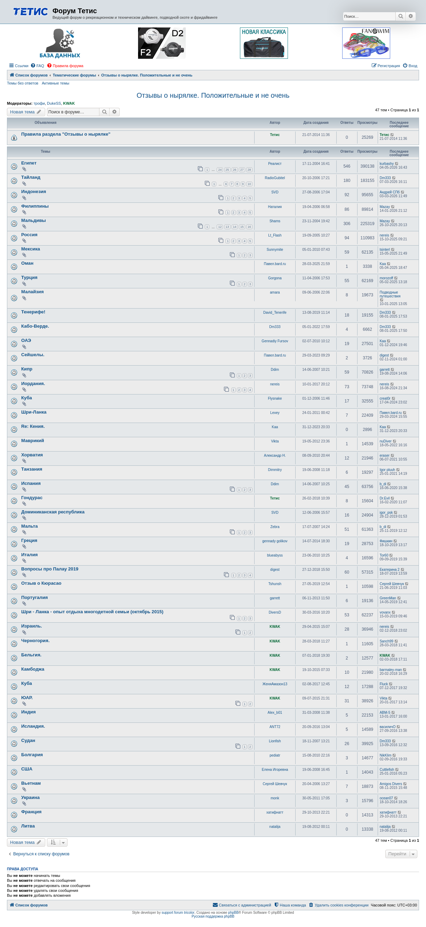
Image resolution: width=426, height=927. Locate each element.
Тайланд (30, 177)
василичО (388, 727)
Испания (31, 483)
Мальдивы (33, 220)
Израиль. (31, 626)
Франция (31, 811)
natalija (275, 827)
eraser (384, 455)
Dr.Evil (385, 498)
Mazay (385, 207)
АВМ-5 (385, 712)
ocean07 (386, 798)
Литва (28, 826)
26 (234, 169)
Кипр (26, 368)
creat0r (385, 398)
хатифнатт (274, 812)
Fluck (384, 684)
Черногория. (35, 640)
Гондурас (31, 497)
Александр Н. (275, 455)
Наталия (275, 207)
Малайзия (32, 291)
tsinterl (385, 249)
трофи (39, 103)
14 (234, 227)
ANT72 (275, 727)
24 (220, 169)
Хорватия (32, 454)
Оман (27, 263)
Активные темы (55, 83)
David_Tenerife (275, 312)
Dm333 (385, 178)
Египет (29, 163)
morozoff (386, 278)
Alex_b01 (275, 712)
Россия (29, 234)
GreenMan (388, 598)
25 (227, 169)
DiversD (275, 612)
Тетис (275, 135)
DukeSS (54, 103)
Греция (29, 540)
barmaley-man (391, 670)
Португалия (34, 597)
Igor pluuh (387, 470)
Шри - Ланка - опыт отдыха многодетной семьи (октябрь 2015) (92, 611)
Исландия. (33, 726)
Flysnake (275, 398)
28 (249, 169)
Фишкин (386, 541)
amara (275, 292)
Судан (28, 740)
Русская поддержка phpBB (213, 916)
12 (220, 227)
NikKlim (386, 755)
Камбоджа (32, 669)
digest (384, 355)
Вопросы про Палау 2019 (49, 569)
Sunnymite (275, 249)
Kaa (383, 264)
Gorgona (275, 278)
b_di (383, 484)
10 (249, 184)
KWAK (69, 103)
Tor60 (384, 555)
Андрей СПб (390, 192)
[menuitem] (37, 66)
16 (249, 227)
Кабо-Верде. (35, 326)
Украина (30, 797)
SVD (275, 192)
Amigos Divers (391, 784)
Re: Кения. (33, 426)
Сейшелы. (33, 354)
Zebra (274, 527)
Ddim (275, 369)
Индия (28, 711)
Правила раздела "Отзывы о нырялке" (66, 134)
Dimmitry (275, 470)
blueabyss (275, 555)
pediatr (275, 755)
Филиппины (35, 206)
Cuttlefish (387, 770)
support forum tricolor (178, 912)
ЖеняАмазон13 (275, 684)
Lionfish (275, 741)
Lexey (275, 413)
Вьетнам (31, 783)
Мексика (30, 248)
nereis (384, 235)
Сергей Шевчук (392, 584)
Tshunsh (274, 584)
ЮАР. (27, 697)
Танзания (31, 469)
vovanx (385, 612)
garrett (385, 369)
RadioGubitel (275, 178)
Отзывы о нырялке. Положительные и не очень (213, 95)
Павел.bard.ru (275, 264)
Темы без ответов (22, 83)
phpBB (233, 912)
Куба (26, 397)
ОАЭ (26, 340)
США (26, 769)
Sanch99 (386, 641)
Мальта (29, 526)
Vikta (275, 441)
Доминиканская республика (53, 511)
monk (275, 798)
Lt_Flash (274, 235)
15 (242, 227)
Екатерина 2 (390, 570)
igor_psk (386, 512)
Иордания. (33, 383)
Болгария (32, 754)
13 (227, 227)
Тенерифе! (33, 311)
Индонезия (33, 191)
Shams (275, 221)
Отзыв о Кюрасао (41, 583)
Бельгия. (31, 654)
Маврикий (32, 440)
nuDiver (386, 441)
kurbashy (387, 164)
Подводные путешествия (390, 294)
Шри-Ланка (34, 412)
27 (242, 169)
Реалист (274, 164)
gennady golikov (274, 541)
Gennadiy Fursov (275, 341)
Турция (29, 277)
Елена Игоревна (275, 770)
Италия (29, 554)
